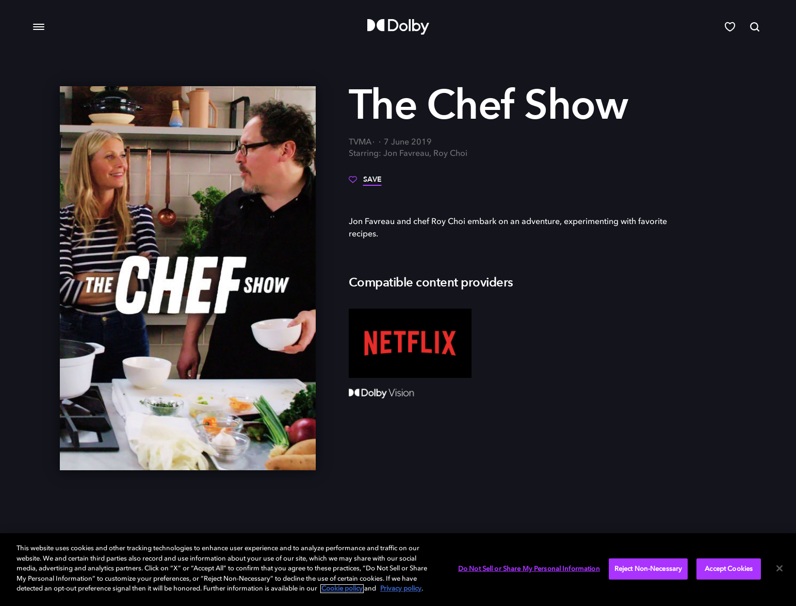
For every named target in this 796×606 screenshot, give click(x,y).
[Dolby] (398, 27)
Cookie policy (342, 588)
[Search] (754, 27)
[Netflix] (410, 343)
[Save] (365, 183)
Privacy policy (400, 588)
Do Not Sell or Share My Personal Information (529, 568)
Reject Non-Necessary (648, 568)
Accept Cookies (729, 568)
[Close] (779, 568)
